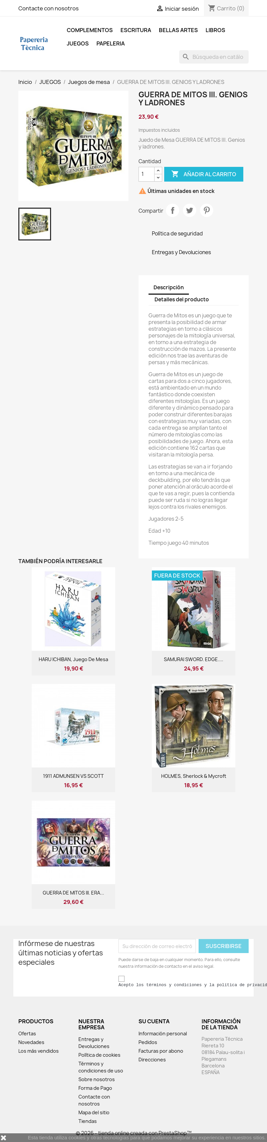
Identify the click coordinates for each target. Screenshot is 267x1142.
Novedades (31, 1042)
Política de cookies (99, 1055)
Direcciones (152, 1059)
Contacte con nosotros (48, 8)
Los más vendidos (38, 1051)
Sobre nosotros (96, 1079)
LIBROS (215, 30)
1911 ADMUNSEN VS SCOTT (73, 776)
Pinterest (206, 210)
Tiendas (87, 1121)
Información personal (163, 1033)
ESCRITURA (135, 30)
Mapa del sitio (93, 1112)
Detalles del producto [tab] (182, 299)
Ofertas (27, 1033)
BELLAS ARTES (178, 30)
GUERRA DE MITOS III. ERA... (73, 893)
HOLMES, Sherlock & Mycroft (193, 776)
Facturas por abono (161, 1051)
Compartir (172, 210)
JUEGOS (78, 43)
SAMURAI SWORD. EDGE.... (193, 659)
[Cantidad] (147, 174)
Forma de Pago (95, 1088)
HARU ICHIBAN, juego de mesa (73, 659)
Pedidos (148, 1042)
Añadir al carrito (203, 174)
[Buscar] (214, 57)
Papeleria (110, 43)
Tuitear (189, 210)
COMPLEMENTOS (90, 30)
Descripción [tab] (169, 287)
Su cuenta (154, 1021)
